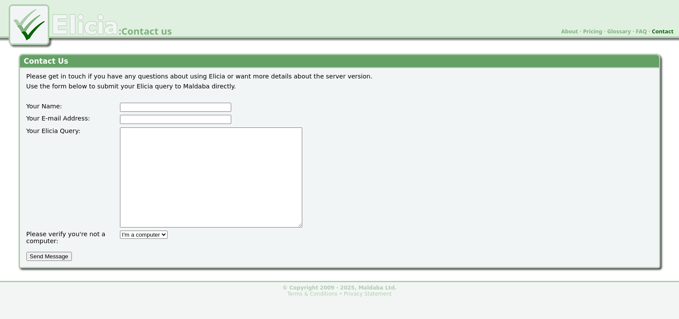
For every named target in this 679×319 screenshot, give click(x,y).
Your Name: (44, 106)
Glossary (619, 31)
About (569, 31)
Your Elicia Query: (53, 130)
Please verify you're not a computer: (66, 257)
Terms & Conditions (313, 313)
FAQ (641, 31)
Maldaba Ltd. (378, 307)
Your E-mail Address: (58, 118)
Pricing (592, 31)
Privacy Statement (367, 313)
